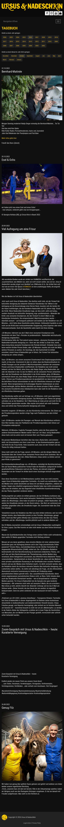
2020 (43, 37)
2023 (24, 37)
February (11, 59)
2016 (11, 41)
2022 (30, 37)
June (48, 56)
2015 (17, 41)
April (59, 56)
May (54, 56)
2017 (4, 41)
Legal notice (27, 823)
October (22, 56)
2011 (43, 41)
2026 (4, 37)
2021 (36, 37)
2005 (24, 46)
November (14, 56)
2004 (30, 46)
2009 (56, 41)
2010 (49, 41)
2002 (43, 46)
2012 (36, 41)
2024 (17, 37)
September (30, 56)
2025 (11, 37)
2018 (56, 37)
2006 (17, 46)
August (37, 56)
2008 (4, 46)
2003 (36, 46)
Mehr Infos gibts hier (9, 138)
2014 (24, 41)
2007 (11, 46)
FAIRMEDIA (27, 287)
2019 (49, 37)
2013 (30, 41)
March (4, 59)
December (5, 56)
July (43, 56)
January (19, 59)
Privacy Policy (36, 823)
